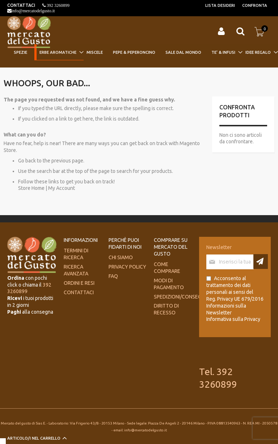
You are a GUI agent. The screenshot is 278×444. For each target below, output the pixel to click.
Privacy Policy (127, 267)
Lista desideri (220, 5)
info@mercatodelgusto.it (33, 11)
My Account (61, 188)
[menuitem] (22, 52)
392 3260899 (58, 5)
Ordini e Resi (79, 283)
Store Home (31, 188)
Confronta (254, 5)
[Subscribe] (260, 261)
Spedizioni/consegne (180, 297)
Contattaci (79, 292)
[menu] (143, 52)
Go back (27, 161)
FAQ (113, 276)
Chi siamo (121, 257)
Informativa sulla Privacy (233, 319)
